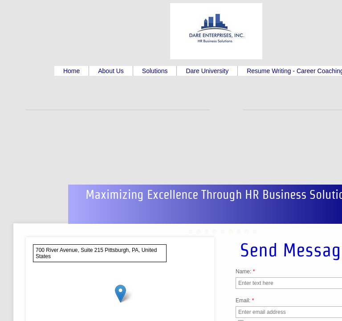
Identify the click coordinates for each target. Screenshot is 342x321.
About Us (111, 70)
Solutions (155, 70)
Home (71, 70)
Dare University (207, 70)
